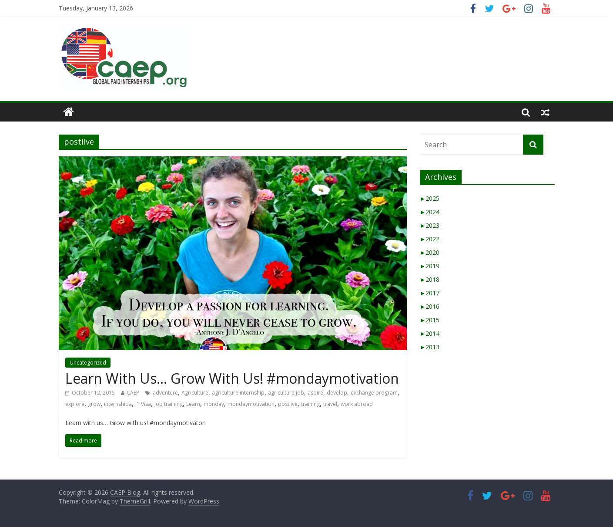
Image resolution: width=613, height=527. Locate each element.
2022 (430, 239)
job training (168, 404)
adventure (165, 392)
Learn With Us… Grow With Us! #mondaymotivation (232, 378)
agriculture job (286, 392)
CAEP (133, 392)
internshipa (118, 404)
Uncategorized (88, 362)
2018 (430, 279)
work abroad (357, 404)
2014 (430, 333)
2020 (430, 252)
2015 (430, 320)
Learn (193, 404)
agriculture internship (238, 392)
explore (74, 404)
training (310, 404)
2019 (430, 266)
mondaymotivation (251, 404)
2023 (430, 225)
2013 (430, 347)
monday (214, 404)
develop (337, 392)
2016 (430, 306)
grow (94, 404)
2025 (430, 198)
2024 (430, 212)
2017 (430, 293)
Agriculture (194, 392)
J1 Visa (143, 404)
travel (330, 404)
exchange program (374, 392)
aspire (315, 392)
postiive (288, 404)
